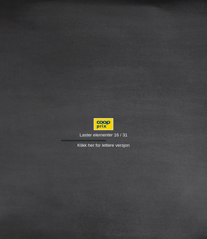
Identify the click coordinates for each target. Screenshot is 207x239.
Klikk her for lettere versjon (104, 145)
